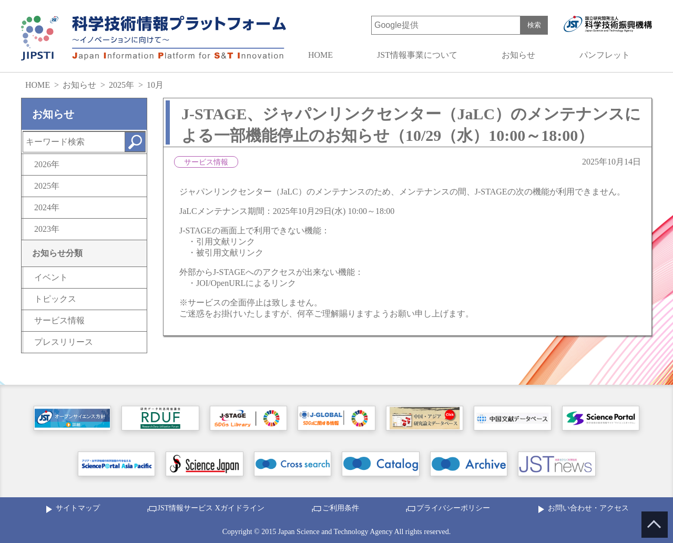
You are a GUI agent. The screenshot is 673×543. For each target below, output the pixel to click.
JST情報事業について (417, 54)
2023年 (46, 228)
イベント (51, 277)
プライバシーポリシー (453, 508)
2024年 (46, 207)
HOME (320, 54)
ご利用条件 (340, 508)
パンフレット (604, 54)
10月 (155, 84)
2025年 (121, 84)
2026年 (46, 164)
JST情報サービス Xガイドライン (211, 508)
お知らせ (518, 54)
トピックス (55, 298)
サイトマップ (78, 508)
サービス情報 (59, 320)
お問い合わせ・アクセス (588, 508)
